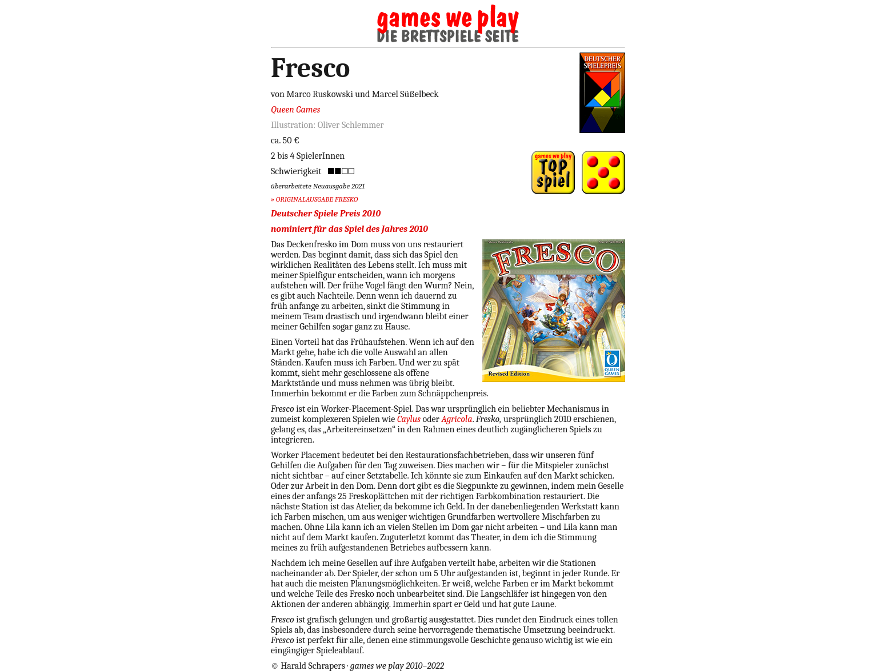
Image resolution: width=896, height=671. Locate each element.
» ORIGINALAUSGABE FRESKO (314, 199)
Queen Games (295, 110)
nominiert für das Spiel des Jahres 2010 (349, 229)
